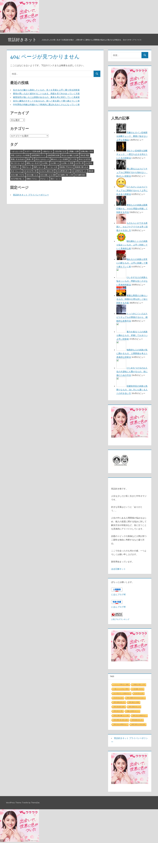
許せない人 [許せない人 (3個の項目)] (44, 179)
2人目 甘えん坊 (138, 693)
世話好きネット (22, 39)
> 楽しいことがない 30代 (121, 689)
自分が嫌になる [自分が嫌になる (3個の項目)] (32, 175)
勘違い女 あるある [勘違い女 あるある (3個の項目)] (18, 159)
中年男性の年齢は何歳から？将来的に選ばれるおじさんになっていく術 (46, 104)
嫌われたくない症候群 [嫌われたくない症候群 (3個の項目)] (59, 159)
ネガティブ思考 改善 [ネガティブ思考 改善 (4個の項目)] (32, 151)
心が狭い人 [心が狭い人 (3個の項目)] (55, 163)
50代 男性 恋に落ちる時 (121, 720)
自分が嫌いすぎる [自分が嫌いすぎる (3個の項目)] (17, 175)
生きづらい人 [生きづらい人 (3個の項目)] (16, 171)
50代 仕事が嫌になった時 (121, 715)
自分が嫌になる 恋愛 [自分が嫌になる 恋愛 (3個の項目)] (48, 175)
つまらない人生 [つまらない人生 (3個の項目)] (17, 151)
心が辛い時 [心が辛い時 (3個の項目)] (79, 163)
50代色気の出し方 (137, 720)
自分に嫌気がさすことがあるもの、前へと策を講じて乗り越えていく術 (46, 101)
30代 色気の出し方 (119, 702)
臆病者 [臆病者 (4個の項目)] (90, 171)
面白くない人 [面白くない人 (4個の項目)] (56, 179)
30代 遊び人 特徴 (134, 702)
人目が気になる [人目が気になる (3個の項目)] (60, 151)
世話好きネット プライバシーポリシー (31, 194)
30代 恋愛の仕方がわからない (135, 698)
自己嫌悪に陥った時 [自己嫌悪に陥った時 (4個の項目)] (65, 175)
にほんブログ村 (118, 594)
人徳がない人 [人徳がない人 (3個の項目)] (47, 151)
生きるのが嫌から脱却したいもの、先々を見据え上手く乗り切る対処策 (46, 90)
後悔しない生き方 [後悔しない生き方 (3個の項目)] (33, 163)
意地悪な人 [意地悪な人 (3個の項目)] (15, 167)
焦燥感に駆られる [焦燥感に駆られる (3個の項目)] (81, 167)
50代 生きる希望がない (139, 715)
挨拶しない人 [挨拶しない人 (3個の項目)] (38, 167)
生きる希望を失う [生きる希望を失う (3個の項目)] (62, 171)
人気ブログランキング (120, 619)
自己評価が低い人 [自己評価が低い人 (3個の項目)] (17, 179)
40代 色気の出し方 (134, 706)
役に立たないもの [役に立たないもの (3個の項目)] (17, 163)
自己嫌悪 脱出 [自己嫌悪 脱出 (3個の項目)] (80, 175)
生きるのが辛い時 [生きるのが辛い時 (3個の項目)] (30, 171)
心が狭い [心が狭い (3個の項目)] (45, 163)
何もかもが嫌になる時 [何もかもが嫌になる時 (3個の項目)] (70, 155)
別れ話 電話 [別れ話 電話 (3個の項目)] (84, 155)
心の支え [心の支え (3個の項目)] (89, 163)
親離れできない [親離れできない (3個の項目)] (32, 179)
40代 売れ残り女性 (119, 706)
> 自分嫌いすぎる (138, 689)
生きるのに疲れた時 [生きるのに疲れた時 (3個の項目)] (46, 171)
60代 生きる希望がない (120, 724)
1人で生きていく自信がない (122, 693)
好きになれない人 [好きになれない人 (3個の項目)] (42, 159)
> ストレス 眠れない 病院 (121, 684)
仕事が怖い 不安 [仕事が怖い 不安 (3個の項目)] (87, 151)
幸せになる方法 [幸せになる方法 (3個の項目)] (84, 159)
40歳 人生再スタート (133, 711)
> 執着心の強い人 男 (139, 684)
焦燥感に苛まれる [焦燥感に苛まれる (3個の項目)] (66, 167)
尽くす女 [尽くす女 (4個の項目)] (73, 159)
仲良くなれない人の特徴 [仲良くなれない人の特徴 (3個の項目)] (20, 155)
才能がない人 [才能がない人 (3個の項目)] (26, 167)
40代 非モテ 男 (118, 711)
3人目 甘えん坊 (118, 698)
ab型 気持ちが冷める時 (138, 724)
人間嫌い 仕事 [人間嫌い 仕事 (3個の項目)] (73, 151)
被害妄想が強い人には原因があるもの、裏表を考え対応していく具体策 (46, 97)
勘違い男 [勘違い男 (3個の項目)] (30, 159)
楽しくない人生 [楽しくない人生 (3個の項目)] (51, 167)
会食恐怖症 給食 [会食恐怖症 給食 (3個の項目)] (53, 155)
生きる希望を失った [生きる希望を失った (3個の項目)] (78, 171)
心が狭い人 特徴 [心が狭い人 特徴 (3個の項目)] (67, 163)
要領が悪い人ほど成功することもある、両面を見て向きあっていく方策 (46, 93)
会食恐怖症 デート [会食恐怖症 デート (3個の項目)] (38, 155)
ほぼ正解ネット (118, 569)
